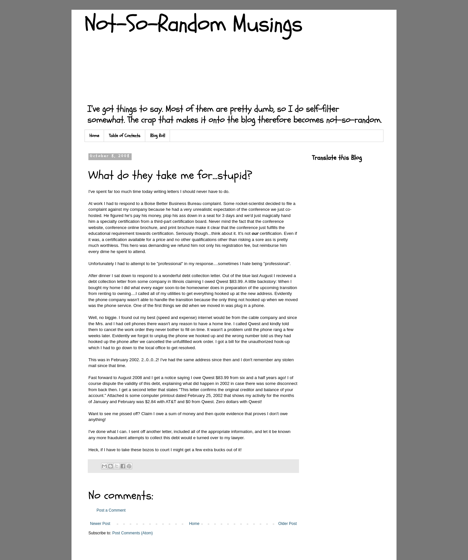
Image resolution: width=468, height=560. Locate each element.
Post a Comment (111, 510)
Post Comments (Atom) (132, 533)
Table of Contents (124, 136)
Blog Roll (157, 136)
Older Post (287, 523)
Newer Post (100, 523)
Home (94, 136)
